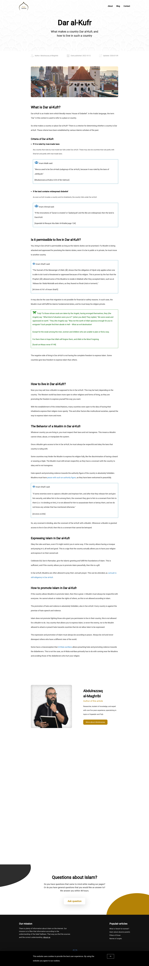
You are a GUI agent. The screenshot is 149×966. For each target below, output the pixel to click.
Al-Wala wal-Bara (65, 647)
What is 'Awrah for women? (119, 929)
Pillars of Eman (115, 935)
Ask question (74, 901)
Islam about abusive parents (119, 932)
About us (46, 937)
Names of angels (115, 939)
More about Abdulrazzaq (95, 722)
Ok (110, 956)
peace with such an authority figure (61, 477)
